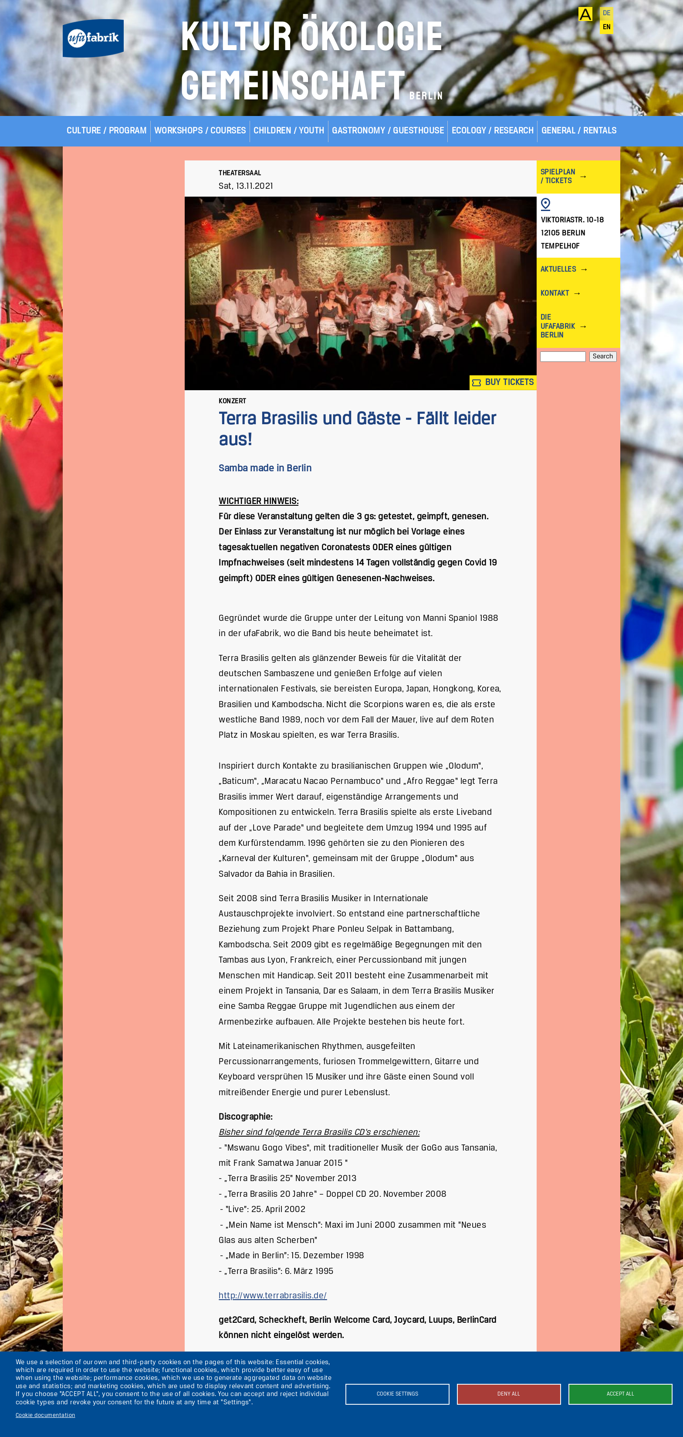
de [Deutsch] (607, 13)
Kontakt (555, 293)
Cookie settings (397, 1394)
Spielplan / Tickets (558, 177)
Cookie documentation (45, 1415)
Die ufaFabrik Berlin (558, 326)
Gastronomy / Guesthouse (388, 131)
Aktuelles (558, 269)
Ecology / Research (493, 131)
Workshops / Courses (200, 131)
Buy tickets (503, 382)
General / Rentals (579, 131)
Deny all (508, 1394)
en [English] (607, 27)
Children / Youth (289, 131)
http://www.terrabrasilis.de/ (273, 1296)
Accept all (620, 1394)
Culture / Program (106, 131)
